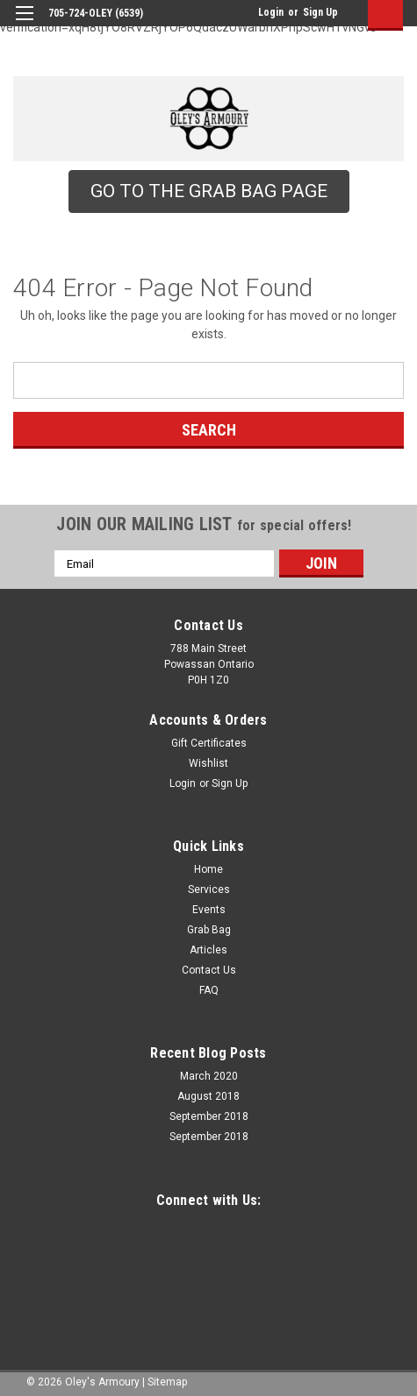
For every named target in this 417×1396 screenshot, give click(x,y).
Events (209, 910)
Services (209, 889)
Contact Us (209, 970)
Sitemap (167, 1382)
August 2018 (208, 1096)
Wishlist (208, 763)
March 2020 (209, 1076)
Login (271, 12)
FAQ (209, 990)
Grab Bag (209, 930)
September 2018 (208, 1116)
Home (208, 869)
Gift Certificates (209, 743)
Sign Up (320, 12)
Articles (208, 950)
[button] (208, 192)
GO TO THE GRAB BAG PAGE (208, 191)
